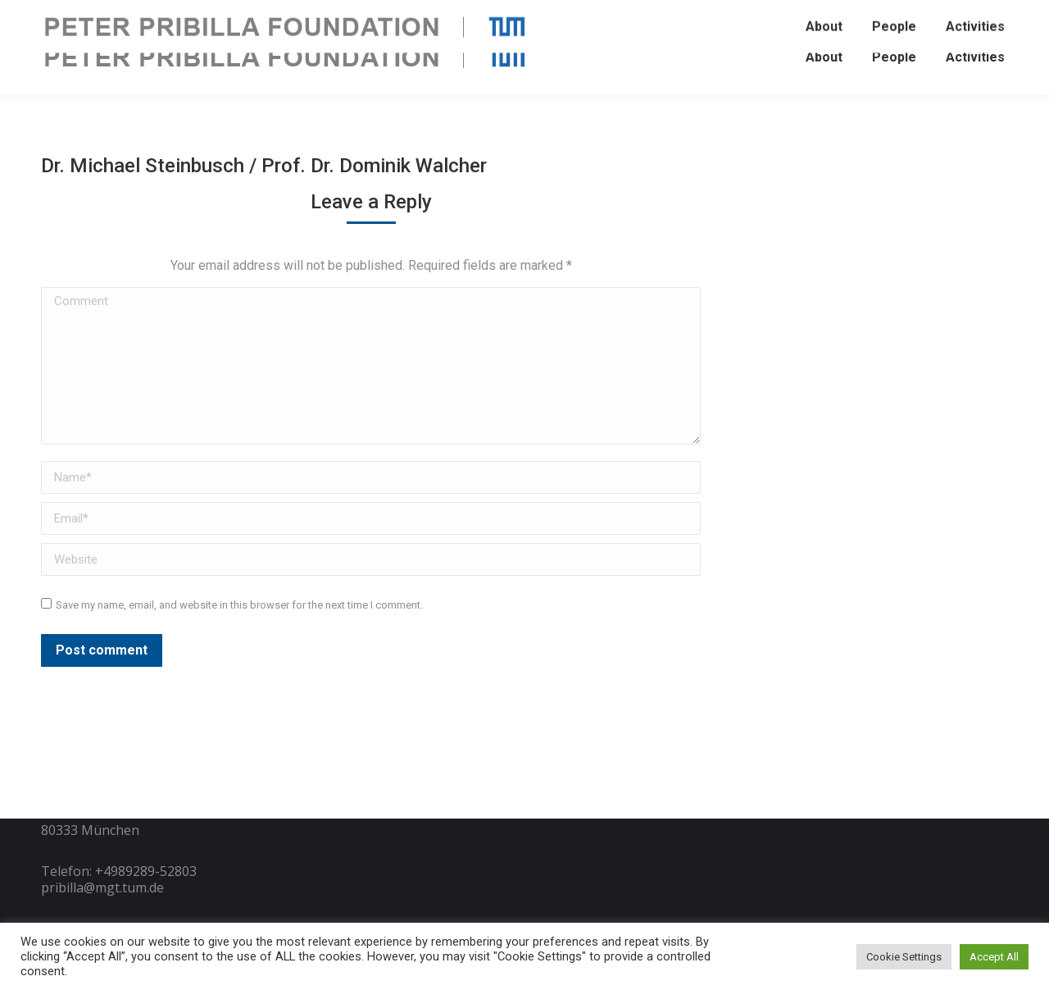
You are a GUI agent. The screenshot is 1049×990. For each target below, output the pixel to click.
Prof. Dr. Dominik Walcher (374, 165)
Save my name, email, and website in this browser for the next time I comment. (239, 605)
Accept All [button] (994, 957)
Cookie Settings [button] (904, 957)
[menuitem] (824, 57)
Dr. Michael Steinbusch (145, 165)
